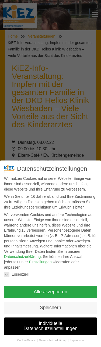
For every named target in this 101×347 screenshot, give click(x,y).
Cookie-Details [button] (26, 340)
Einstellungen (40, 262)
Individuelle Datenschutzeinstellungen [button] (50, 326)
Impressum (77, 340)
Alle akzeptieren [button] (50, 291)
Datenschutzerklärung (22, 256)
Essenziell (16, 274)
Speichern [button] (50, 307)
